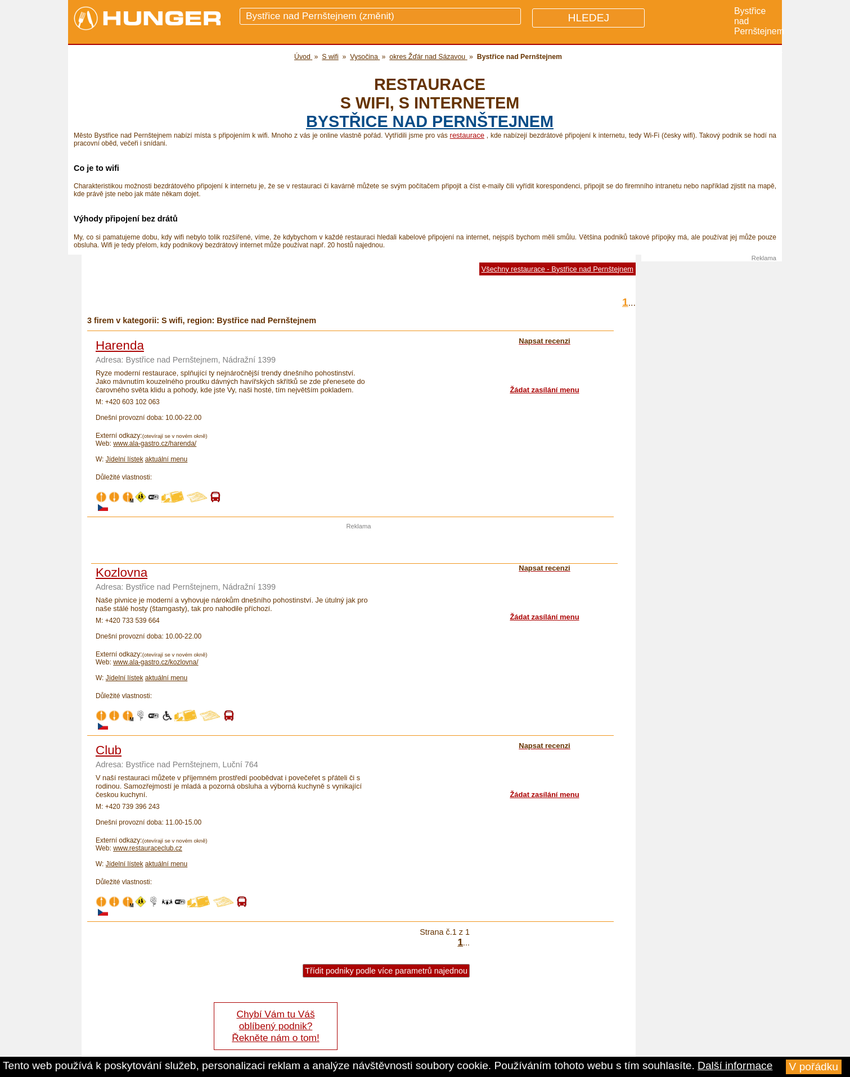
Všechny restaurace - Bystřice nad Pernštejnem (557, 269)
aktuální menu (166, 459)
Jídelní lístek (124, 459)
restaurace (467, 135)
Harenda (120, 345)
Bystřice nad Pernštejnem (430, 121)
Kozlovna (121, 572)
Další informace (735, 1065)
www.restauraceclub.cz (147, 848)
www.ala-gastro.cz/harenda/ (154, 443)
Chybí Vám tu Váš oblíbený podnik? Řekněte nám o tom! (275, 1025)
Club (109, 750)
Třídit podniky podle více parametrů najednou (386, 970)
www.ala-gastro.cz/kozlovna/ (155, 662)
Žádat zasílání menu (544, 390)
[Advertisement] (359, 546)
